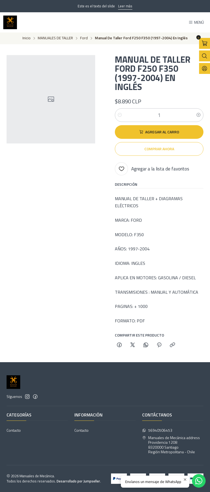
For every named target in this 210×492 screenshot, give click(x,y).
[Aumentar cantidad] (198, 115)
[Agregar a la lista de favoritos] (152, 168)
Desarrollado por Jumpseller (78, 481)
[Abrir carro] (204, 43)
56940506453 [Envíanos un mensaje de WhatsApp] (157, 430)
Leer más (125, 6)
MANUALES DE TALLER (55, 38)
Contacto (14, 430)
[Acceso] (204, 68)
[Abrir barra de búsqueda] (204, 55)
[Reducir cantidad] (119, 115)
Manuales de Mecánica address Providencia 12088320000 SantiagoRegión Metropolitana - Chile (171, 445)
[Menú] (196, 22)
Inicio (26, 38)
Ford (84, 38)
